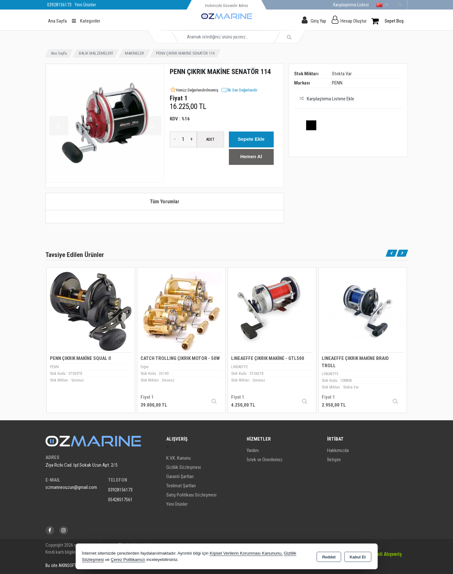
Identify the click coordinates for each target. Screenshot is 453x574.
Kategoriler (86, 21)
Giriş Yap (318, 21)
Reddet (328, 557)
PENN (337, 83)
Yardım (253, 450)
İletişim (334, 460)
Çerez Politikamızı (128, 559)
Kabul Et (358, 557)
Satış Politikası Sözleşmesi (191, 495)
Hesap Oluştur (353, 21)
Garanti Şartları (180, 476)
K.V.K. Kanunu (178, 458)
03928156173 (120, 489)
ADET (210, 139)
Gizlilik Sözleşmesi (183, 467)
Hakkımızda (338, 450)
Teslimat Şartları (181, 486)
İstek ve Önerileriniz (265, 460)
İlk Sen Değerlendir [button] (239, 90)
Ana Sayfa (57, 21)
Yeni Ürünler (177, 504)
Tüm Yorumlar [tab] (164, 202)
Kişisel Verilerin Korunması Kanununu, (246, 553)
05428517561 (120, 499)
